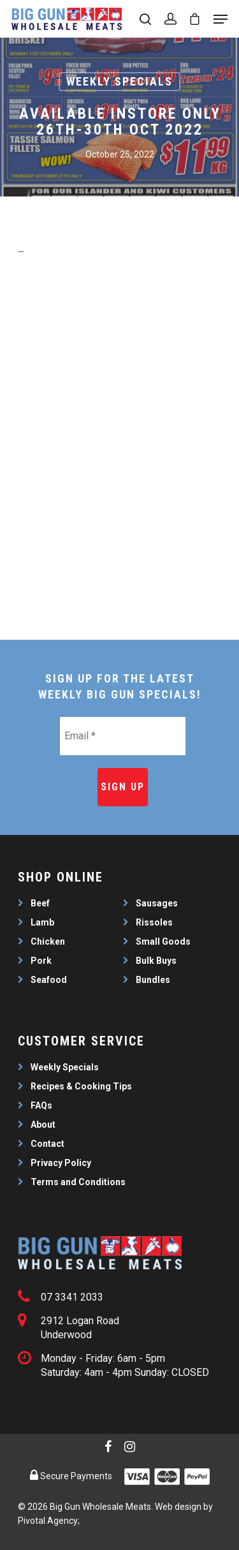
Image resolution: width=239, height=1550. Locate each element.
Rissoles (154, 922)
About (43, 1124)
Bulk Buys (156, 961)
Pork (41, 961)
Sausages (157, 903)
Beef (40, 903)
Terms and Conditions (78, 1182)
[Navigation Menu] (221, 19)
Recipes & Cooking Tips (81, 1086)
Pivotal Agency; (49, 1521)
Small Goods (163, 941)
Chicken (48, 941)
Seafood (49, 980)
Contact (47, 1144)
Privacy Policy (61, 1163)
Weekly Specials (119, 81)
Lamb (42, 922)
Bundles (153, 980)
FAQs (41, 1105)
